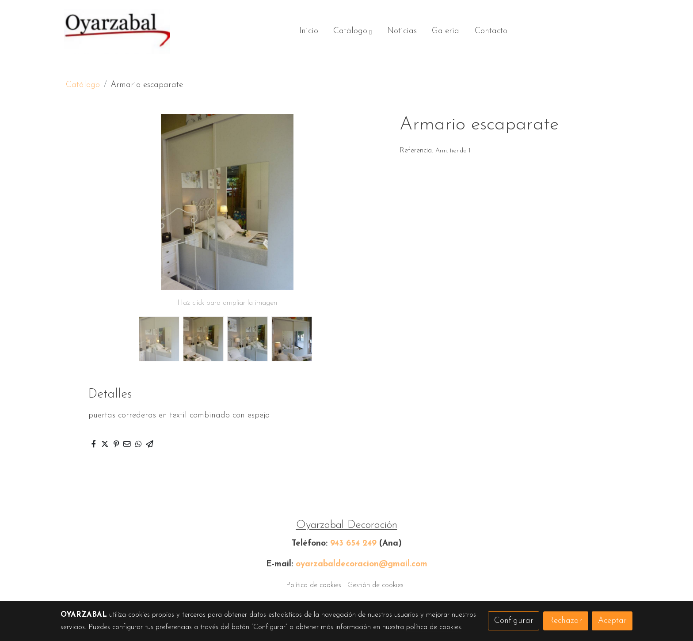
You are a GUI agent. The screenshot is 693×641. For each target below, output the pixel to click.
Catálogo (83, 85)
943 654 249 (353, 543)
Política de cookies (313, 585)
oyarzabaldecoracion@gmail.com (361, 564)
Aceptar (612, 621)
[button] (352, 32)
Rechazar (565, 621)
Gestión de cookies (375, 585)
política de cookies (433, 627)
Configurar (513, 621)
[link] (117, 31)
